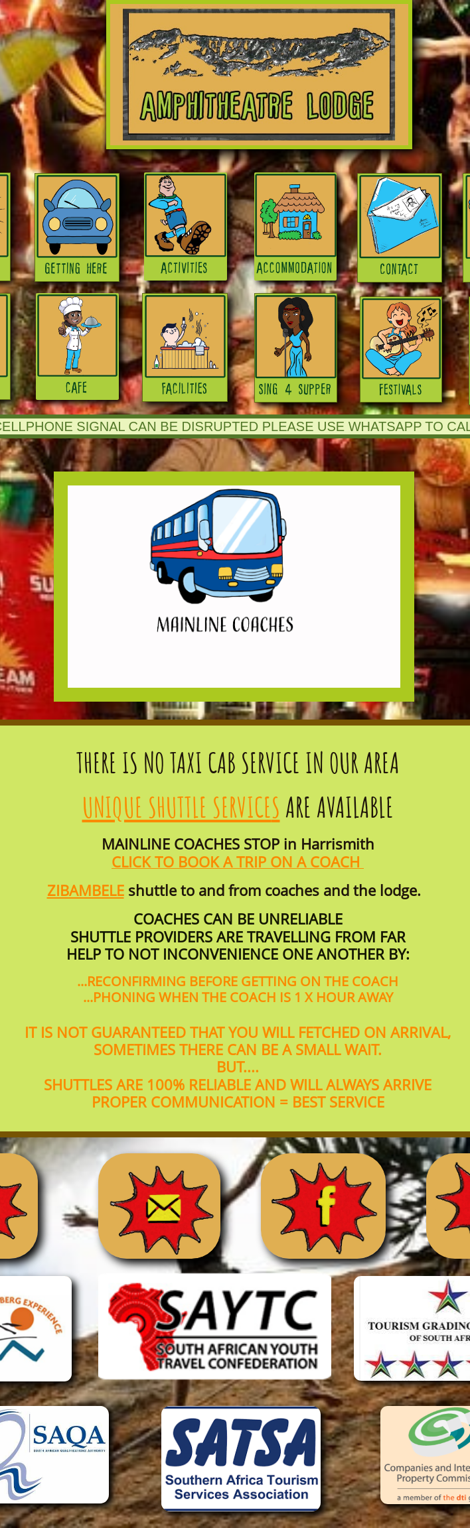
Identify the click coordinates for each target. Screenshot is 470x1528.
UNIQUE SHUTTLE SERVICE (177, 806)
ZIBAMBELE (85, 890)
